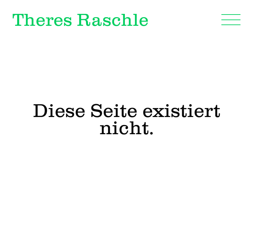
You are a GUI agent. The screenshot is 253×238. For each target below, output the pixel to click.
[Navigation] (231, 19)
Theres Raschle (81, 19)
